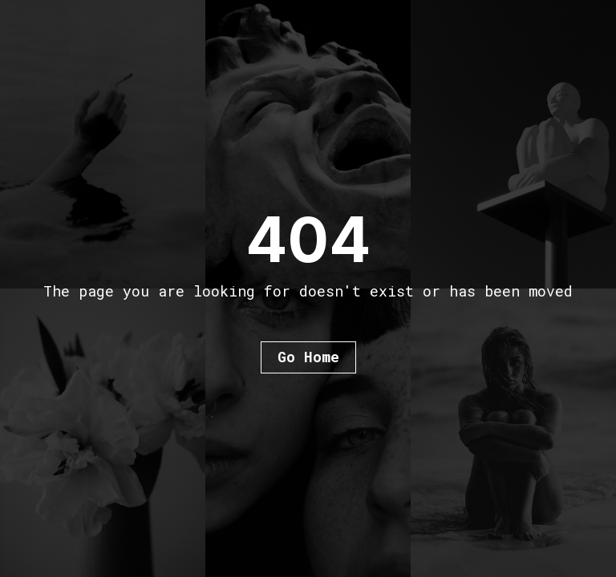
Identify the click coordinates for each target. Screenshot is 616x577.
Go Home (308, 356)
